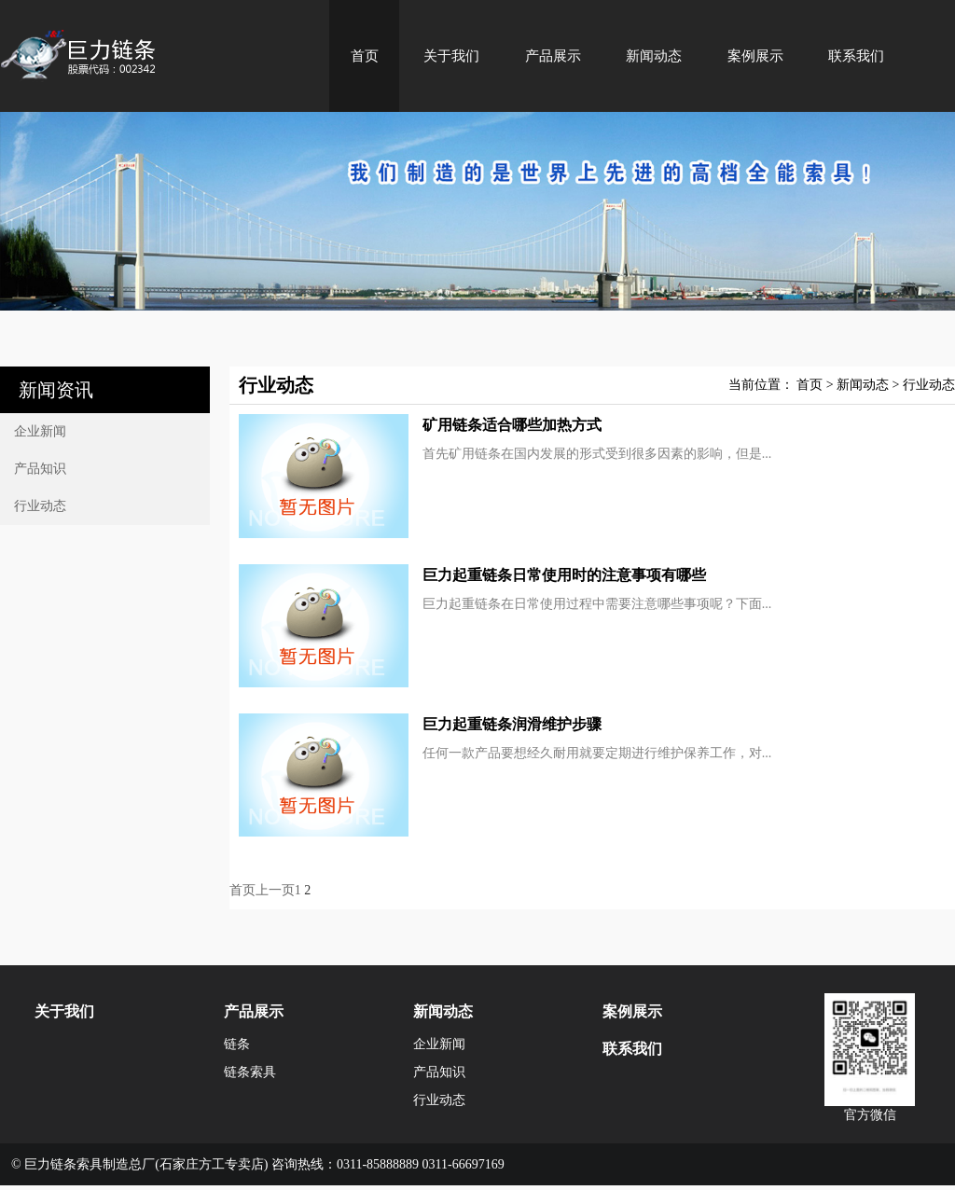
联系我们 (856, 55)
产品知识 (40, 469)
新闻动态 (654, 55)
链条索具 (250, 1072)
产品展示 (553, 55)
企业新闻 (40, 431)
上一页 (275, 890)
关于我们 (451, 55)
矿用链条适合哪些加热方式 (512, 425)
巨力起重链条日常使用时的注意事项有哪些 (564, 575)
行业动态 (40, 506)
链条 (237, 1044)
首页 (365, 55)
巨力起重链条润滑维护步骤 (512, 724)
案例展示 (755, 55)
